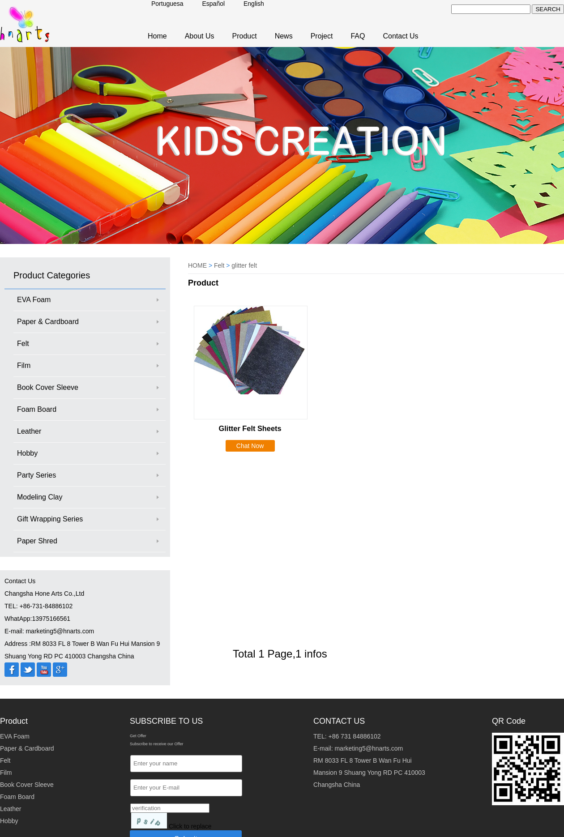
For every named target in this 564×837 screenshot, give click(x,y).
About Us (199, 36)
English (254, 3)
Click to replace (190, 826)
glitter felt (244, 265)
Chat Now (250, 445)
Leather (29, 431)
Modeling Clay (39, 497)
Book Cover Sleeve (47, 387)
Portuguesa (167, 3)
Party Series (36, 475)
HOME (197, 265)
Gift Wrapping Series (50, 519)
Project (322, 36)
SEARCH (547, 9)
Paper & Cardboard (48, 321)
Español (213, 3)
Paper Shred (37, 541)
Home (157, 36)
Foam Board (36, 409)
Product (244, 36)
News (284, 36)
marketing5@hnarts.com (368, 748)
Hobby (27, 453)
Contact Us (400, 36)
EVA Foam (34, 299)
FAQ (357, 36)
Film (23, 365)
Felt (23, 343)
